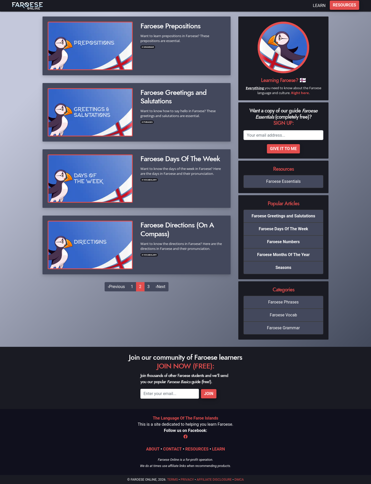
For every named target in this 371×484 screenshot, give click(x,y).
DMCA (239, 479)
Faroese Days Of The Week (283, 228)
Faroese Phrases (283, 302)
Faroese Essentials (283, 181)
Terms (172, 479)
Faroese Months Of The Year (283, 254)
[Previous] (116, 286)
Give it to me (283, 148)
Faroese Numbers (283, 241)
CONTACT (172, 449)
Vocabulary (150, 180)
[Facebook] (185, 436)
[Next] (160, 286)
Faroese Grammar (283, 327)
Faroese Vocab (283, 315)
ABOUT (152, 449)
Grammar (149, 47)
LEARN (319, 5)
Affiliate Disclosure (214, 479)
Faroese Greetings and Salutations (283, 216)
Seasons (283, 267)
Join (208, 393)
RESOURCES (344, 5)
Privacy (187, 479)
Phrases (148, 122)
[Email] (283, 135)
